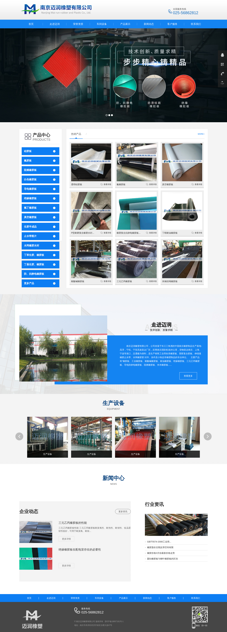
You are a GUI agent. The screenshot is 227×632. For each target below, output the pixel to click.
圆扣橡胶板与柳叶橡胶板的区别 (162, 558)
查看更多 (188, 376)
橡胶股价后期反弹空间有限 (160, 547)
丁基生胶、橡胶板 (34, 264)
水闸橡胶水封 (31, 245)
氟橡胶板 (121, 184)
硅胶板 (28, 151)
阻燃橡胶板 (30, 170)
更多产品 (29, 283)
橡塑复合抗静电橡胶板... (129, 233)
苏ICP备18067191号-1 (114, 621)
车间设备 (102, 24)
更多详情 (66, 539)
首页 (31, 24)
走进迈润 (55, 24)
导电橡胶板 (30, 189)
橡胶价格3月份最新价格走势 (161, 553)
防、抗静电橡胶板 (34, 273)
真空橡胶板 (30, 217)
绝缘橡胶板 (30, 198)
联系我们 (196, 24)
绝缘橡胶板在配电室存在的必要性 (80, 549)
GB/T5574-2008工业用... (159, 541)
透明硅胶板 (76, 184)
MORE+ (201, 134)
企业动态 (28, 511)
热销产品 (76, 134)
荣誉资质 (78, 24)
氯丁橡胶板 (30, 207)
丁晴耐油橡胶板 (170, 233)
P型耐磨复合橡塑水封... (82, 233)
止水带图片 (30, 236)
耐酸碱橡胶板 (77, 281)
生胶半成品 (30, 226)
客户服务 (172, 24)
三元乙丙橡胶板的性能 (73, 522)
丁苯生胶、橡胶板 (34, 255)
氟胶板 (28, 160)
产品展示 (125, 24)
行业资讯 (154, 504)
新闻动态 (149, 24)
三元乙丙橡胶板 (124, 281)
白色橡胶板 (30, 179)
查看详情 (107, 184)
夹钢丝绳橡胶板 (170, 281)
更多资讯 (123, 511)
